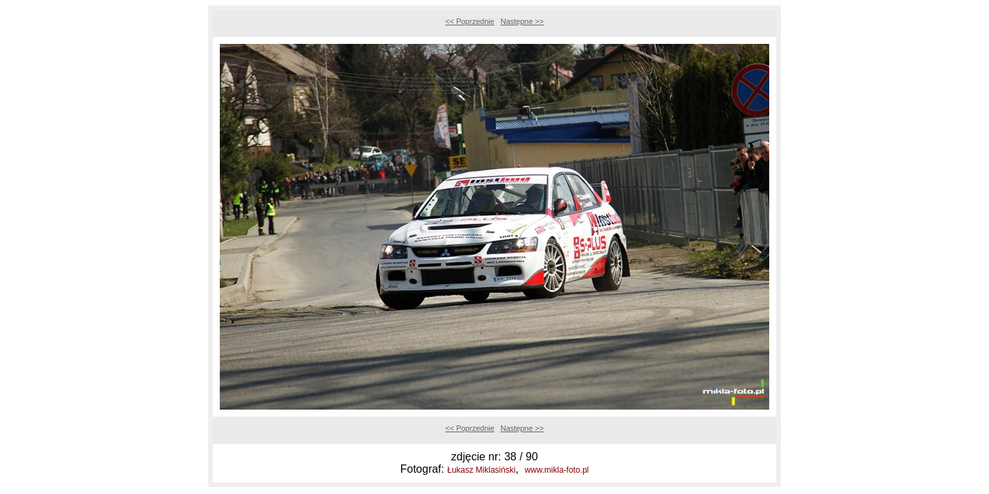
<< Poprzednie (469, 21)
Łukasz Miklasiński (481, 470)
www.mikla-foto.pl (557, 470)
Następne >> (522, 21)
